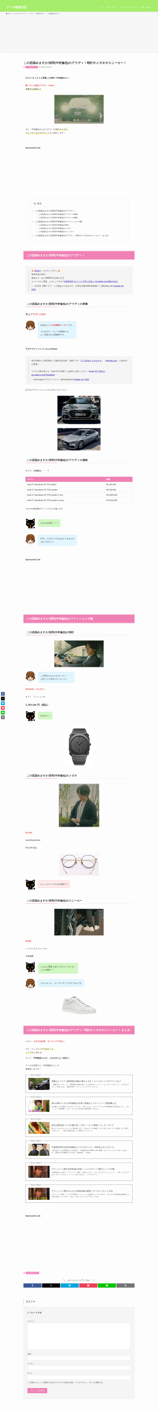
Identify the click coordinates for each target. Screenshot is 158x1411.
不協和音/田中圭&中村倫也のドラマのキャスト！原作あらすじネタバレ (83, 1147)
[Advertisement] (79, 33)
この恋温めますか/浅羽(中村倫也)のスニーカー (56, 232)
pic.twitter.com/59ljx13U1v (106, 281)
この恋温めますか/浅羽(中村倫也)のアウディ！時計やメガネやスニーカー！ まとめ (71, 235)
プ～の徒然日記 (16, 7)
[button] (32, 1285)
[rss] (147, 1)
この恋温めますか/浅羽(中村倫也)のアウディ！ (55, 211)
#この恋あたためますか (91, 361)
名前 (29, 1354)
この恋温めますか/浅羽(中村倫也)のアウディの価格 (58, 218)
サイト (30, 1373)
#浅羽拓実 (68, 281)
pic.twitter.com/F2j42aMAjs (43, 375)
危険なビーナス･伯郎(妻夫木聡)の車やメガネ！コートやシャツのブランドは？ (86, 1081)
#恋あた (37, 271)
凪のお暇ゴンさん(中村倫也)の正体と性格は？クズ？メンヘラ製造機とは (84, 1103)
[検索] (150, 1)
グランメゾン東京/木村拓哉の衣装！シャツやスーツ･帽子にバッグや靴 (83, 1169)
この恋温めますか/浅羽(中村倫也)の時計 (53, 225)
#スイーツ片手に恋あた (84, 281)
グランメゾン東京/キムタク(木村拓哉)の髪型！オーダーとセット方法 (82, 1191)
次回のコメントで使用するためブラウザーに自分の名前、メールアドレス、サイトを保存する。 (67, 1382)
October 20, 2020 (81, 379)
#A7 (96, 371)
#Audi (91, 371)
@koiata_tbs (111, 361)
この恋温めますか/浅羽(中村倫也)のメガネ (54, 228)
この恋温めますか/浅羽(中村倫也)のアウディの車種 (58, 214)
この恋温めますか (31, 67)
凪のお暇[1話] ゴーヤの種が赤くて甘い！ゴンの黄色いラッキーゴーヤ (83, 1125)
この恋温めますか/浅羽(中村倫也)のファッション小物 (58, 222)
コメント (30, 1321)
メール (30, 1364)
